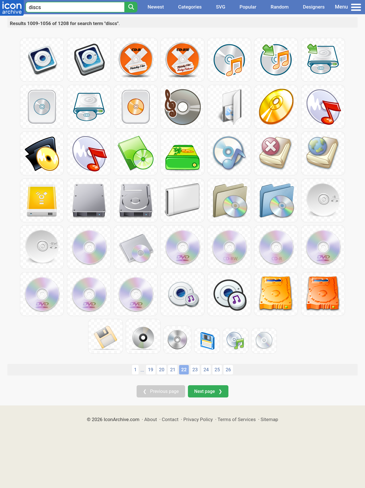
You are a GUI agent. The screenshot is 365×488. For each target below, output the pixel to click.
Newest (155, 7)
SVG (220, 7)
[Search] (130, 7)
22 (183, 369)
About (150, 419)
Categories (190, 7)
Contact (170, 419)
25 (217, 369)
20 (162, 369)
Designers (314, 7)
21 (172, 369)
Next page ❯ (208, 391)
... (142, 370)
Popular (248, 7)
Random (280, 7)
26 (228, 369)
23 (195, 369)
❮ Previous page (161, 391)
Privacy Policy (198, 419)
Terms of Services (237, 419)
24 (206, 369)
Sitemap (269, 419)
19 (150, 369)
